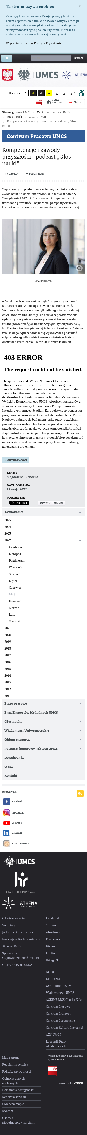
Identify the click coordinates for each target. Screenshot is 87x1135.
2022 (7, 540)
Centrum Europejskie (60, 1021)
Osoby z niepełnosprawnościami (18, 1120)
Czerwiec (15, 588)
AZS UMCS (53, 1034)
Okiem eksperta (17, 739)
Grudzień (15, 547)
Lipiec (13, 581)
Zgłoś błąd (35, 173)
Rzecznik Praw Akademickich (56, 1043)
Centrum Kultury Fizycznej (64, 1028)
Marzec (14, 608)
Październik (17, 560)
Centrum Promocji (58, 1014)
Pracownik (53, 939)
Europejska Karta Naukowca (21, 939)
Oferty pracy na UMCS (17, 965)
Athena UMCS (11, 946)
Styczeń (14, 621)
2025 (7, 520)
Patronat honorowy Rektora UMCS (31, 748)
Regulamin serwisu (15, 1064)
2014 (7, 675)
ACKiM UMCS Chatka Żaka (64, 1000)
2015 (7, 669)
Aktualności (15, 460)
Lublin (50, 953)
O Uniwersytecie (13, 918)
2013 (7, 682)
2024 (7, 527)
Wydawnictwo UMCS (60, 993)
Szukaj (78, 58)
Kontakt (10, 775)
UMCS (61, 1059)
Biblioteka (53, 979)
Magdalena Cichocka (22, 477)
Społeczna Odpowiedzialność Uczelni (20, 955)
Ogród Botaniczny (58, 986)
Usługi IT (52, 960)
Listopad (15, 554)
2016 (7, 662)
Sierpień (14, 574)
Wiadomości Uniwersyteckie (26, 730)
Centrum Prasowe (58, 1007)
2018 (7, 648)
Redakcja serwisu (14, 1097)
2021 (7, 628)
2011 (7, 696)
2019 (7, 642)
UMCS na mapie (13, 1104)
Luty (12, 615)
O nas (8, 766)
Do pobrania (14, 757)
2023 (7, 533)
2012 (7, 689)
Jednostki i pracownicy (17, 932)
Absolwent (53, 932)
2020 (7, 635)
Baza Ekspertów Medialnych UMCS (31, 712)
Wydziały (8, 925)
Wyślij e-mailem (51, 503)
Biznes (50, 946)
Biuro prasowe (15, 703)
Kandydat (52, 918)
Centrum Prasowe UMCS (37, 136)
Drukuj (12, 173)
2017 (7, 655)
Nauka (50, 972)
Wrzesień (15, 567)
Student (51, 925)
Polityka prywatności (16, 1071)
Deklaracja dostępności (18, 1090)
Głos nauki (13, 721)
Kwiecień (15, 601)
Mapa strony (54, 101)
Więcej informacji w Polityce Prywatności (34, 43)
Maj (12, 594)
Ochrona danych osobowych (13, 1080)
